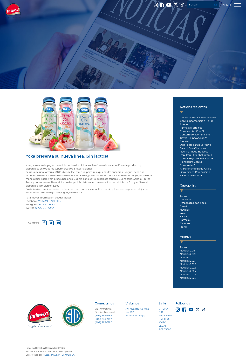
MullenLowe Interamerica (58, 355)
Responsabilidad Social (193, 203)
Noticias (184, 210)
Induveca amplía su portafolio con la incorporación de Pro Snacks (198, 121)
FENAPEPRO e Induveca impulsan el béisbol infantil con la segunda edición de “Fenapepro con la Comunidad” (196, 159)
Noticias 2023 (188, 268)
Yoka (183, 213)
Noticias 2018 (188, 251)
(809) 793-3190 (103, 322)
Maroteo (185, 223)
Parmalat (185, 220)
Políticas (165, 329)
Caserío (184, 206)
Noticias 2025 (188, 274)
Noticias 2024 (188, 271)
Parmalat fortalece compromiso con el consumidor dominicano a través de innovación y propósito (196, 135)
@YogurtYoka (44, 208)
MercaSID (165, 316)
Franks (183, 227)
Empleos (164, 319)
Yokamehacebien (49, 201)
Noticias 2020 (188, 257)
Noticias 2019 (188, 254)
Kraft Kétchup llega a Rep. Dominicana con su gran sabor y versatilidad (195, 172)
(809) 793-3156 (103, 316)
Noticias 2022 (188, 264)
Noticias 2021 (187, 261)
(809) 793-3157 (103, 319)
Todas (183, 196)
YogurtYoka (47, 204)
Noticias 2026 (188, 278)
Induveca (185, 199)
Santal (183, 217)
